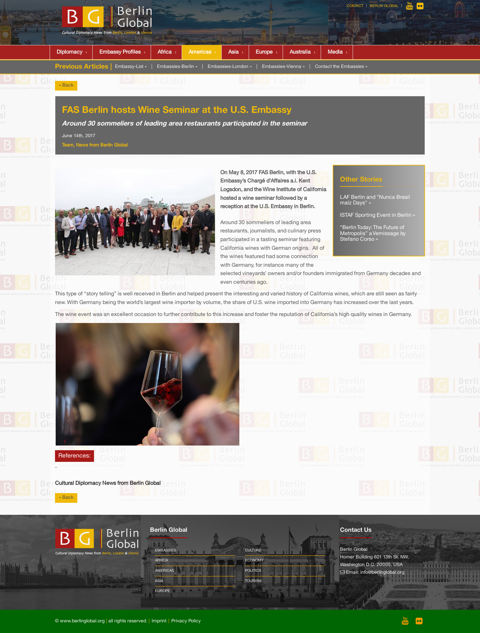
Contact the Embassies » (341, 67)
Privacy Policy (186, 621)
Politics (253, 570)
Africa (165, 52)
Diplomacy (69, 52)
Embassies (165, 550)
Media (335, 52)
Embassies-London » (230, 67)
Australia (300, 52)
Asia (233, 52)
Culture (253, 550)
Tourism (253, 581)
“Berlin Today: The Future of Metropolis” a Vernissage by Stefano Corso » (373, 233)
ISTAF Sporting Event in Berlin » (377, 215)
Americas (200, 52)
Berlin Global (384, 6)
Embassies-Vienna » (283, 67)
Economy (254, 560)
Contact (355, 6)
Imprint (159, 621)
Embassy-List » (131, 67)
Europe (264, 52)
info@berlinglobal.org (382, 572)
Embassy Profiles (120, 52)
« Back (66, 85)
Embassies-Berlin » (177, 67)
